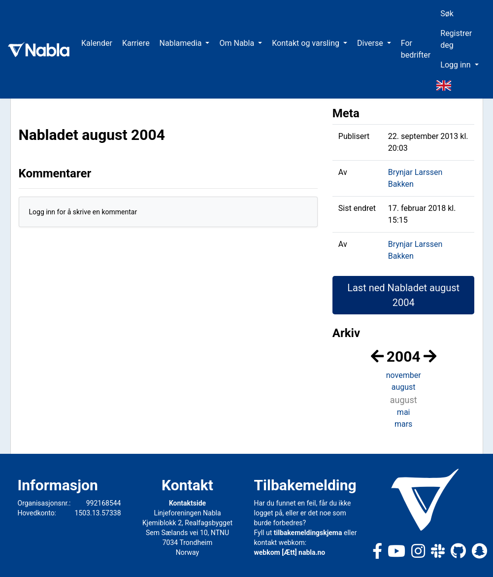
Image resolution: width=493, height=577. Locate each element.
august (404, 387)
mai (403, 412)
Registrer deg (456, 39)
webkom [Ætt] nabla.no (290, 552)
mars (403, 424)
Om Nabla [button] (237, 43)
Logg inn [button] (456, 64)
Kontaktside (187, 503)
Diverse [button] (371, 43)
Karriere (136, 43)
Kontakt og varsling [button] (306, 43)
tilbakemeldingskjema (308, 533)
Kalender (96, 43)
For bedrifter (416, 49)
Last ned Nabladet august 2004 (403, 295)
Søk (447, 13)
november (403, 375)
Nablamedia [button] (182, 43)
